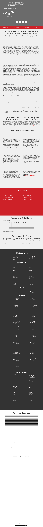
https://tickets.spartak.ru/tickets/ (31, 125)
